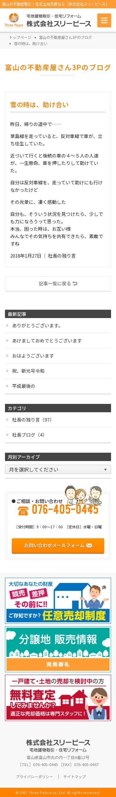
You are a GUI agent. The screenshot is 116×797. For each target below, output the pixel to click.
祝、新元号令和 (25, 370)
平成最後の (20, 386)
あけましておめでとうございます (44, 340)
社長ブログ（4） (26, 434)
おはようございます (30, 355)
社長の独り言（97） (30, 419)
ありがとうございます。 (34, 325)
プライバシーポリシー (34, 777)
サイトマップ (74, 777)
